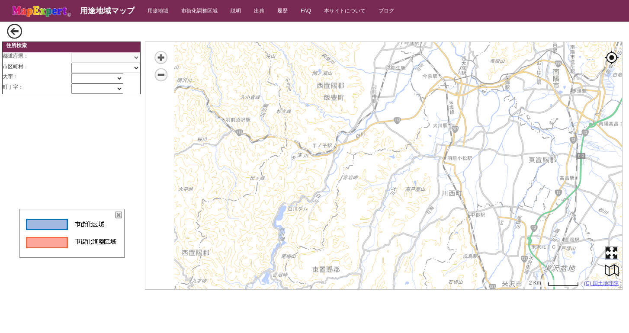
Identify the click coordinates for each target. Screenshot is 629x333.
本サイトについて (345, 11)
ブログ (386, 11)
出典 (259, 11)
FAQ (306, 11)
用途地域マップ (107, 10)
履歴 (282, 11)
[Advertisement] (71, 153)
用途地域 (158, 11)
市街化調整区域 (199, 11)
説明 (236, 11)
